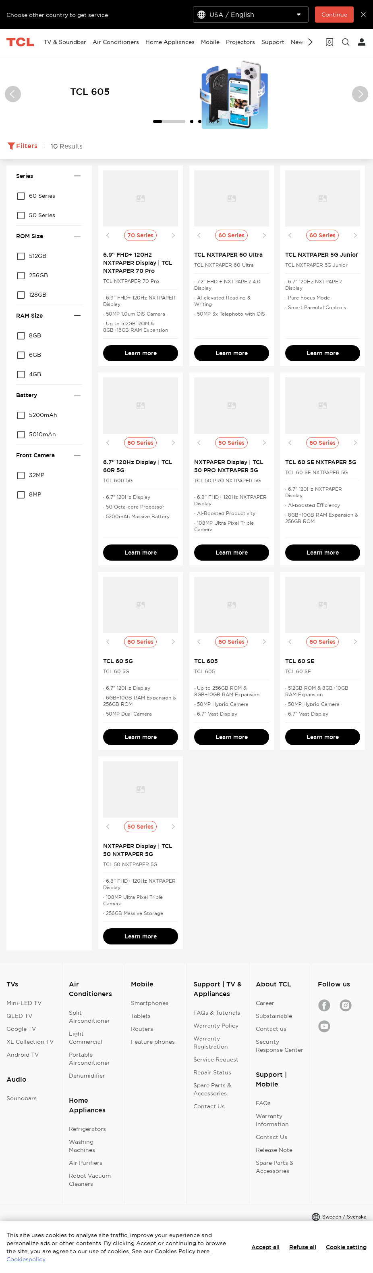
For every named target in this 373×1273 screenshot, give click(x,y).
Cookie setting (346, 1247)
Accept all (265, 1247)
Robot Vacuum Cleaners (90, 1179)
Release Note (274, 1150)
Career (265, 1003)
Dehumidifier (87, 1075)
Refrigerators (87, 1129)
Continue (334, 14)
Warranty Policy (215, 1025)
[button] (13, 94)
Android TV (22, 1054)
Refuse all (302, 1247)
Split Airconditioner (89, 1016)
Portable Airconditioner (89, 1058)
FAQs (263, 1103)
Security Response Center (279, 1045)
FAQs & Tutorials (216, 1012)
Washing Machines (82, 1146)
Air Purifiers (85, 1162)
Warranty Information (272, 1120)
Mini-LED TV (24, 1003)
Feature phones (153, 1041)
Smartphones (149, 1003)
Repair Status (212, 1072)
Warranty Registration (210, 1042)
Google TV (21, 1028)
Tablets (141, 1016)
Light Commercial (85, 1037)
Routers (142, 1028)
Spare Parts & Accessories (212, 1089)
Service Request (215, 1059)
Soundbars (21, 1098)
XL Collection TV (30, 1041)
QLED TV (19, 1016)
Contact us (271, 1028)
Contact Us (209, 1106)
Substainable (274, 1016)
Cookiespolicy (26, 1259)
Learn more (140, 353)
